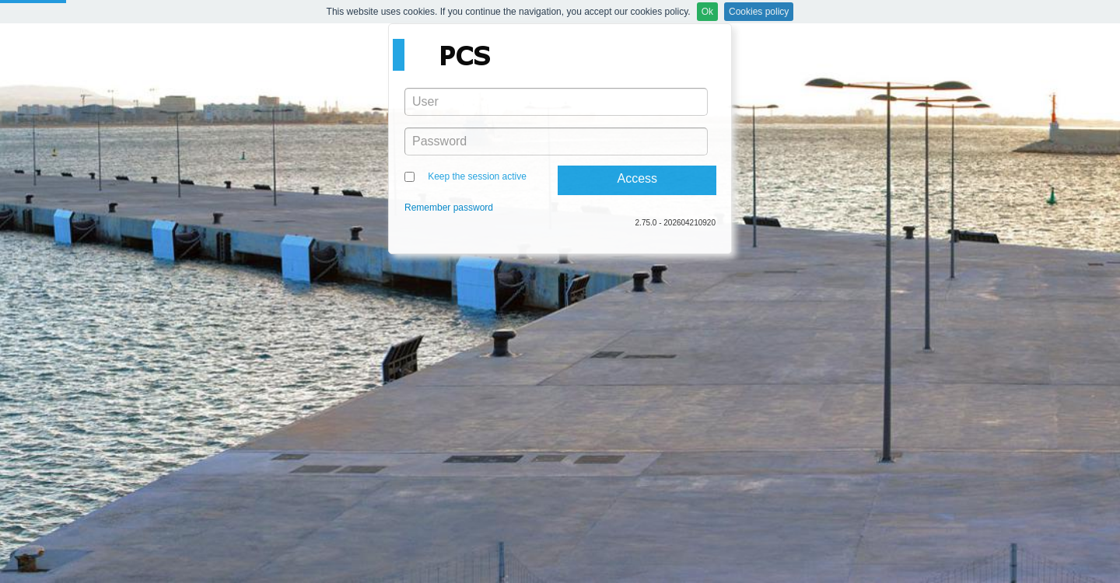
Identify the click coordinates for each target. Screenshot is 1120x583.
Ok (707, 11)
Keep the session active (477, 176)
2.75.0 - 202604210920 (675, 222)
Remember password (448, 207)
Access (637, 178)
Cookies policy (759, 11)
